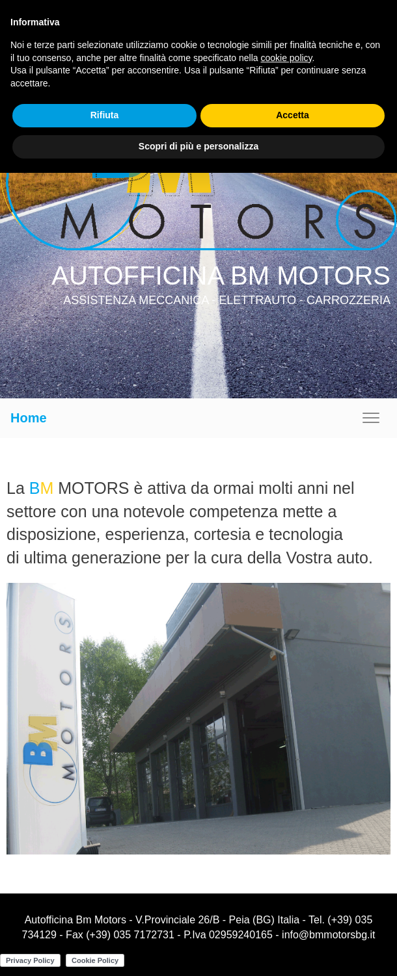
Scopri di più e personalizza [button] (198, 146)
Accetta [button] (292, 115)
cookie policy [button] (286, 58)
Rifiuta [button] (104, 115)
